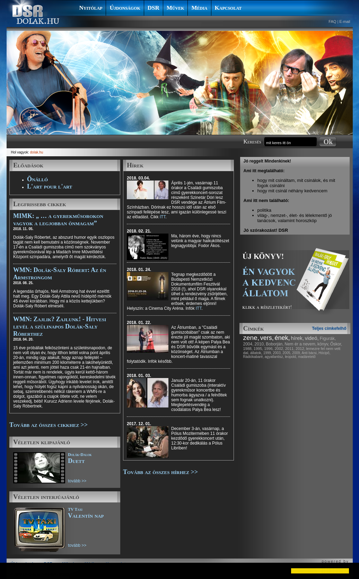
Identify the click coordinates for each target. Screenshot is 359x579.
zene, (251, 337)
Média (199, 8)
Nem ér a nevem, (300, 344)
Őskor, (336, 344)
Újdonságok (125, 8)
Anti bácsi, (309, 353)
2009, (296, 353)
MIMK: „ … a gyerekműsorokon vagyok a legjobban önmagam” (58, 219)
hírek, (297, 338)
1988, (248, 348)
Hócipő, (324, 353)
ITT (163, 216)
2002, (279, 348)
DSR (153, 8)
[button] (11, 571)
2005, (286, 353)
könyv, (323, 344)
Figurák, (328, 338)
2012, (300, 348)
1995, (258, 348)
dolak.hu (36, 152)
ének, (282, 337)
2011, (290, 348)
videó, (312, 338)
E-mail (344, 21)
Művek (175, 8)
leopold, (291, 357)
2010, (259, 344)
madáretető (307, 357)
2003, (277, 353)
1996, (269, 348)
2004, (248, 344)
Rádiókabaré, (253, 357)
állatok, (256, 353)
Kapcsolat (228, 8)
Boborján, (274, 344)
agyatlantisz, (274, 357)
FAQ (332, 21)
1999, (267, 353)
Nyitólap (91, 8)
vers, (267, 337)
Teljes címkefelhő (329, 328)
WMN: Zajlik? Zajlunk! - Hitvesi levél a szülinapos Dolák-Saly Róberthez (59, 326)
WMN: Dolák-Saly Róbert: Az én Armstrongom (59, 273)
